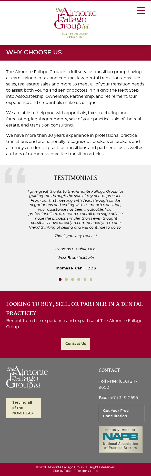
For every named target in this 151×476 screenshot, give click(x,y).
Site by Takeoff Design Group (75, 470)
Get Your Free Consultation (116, 413)
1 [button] (66, 279)
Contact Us (75, 344)
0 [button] (60, 279)
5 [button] (91, 279)
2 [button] (72, 279)
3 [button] (78, 279)
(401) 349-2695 (123, 398)
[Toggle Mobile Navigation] (141, 8)
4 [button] (85, 279)
